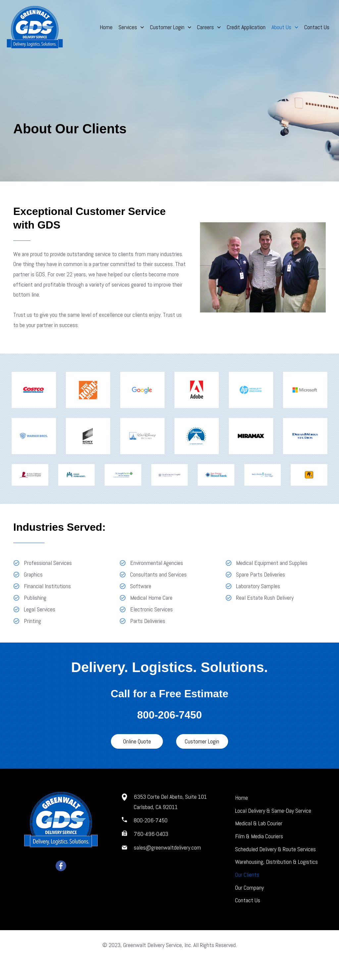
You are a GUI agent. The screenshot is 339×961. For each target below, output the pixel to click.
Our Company (249, 888)
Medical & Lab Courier (258, 823)
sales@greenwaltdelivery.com (167, 847)
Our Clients (247, 875)
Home (241, 797)
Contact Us (247, 901)
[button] (137, 741)
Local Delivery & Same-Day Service (273, 810)
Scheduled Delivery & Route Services (275, 849)
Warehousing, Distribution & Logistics (276, 862)
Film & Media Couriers (259, 836)
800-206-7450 (169, 715)
